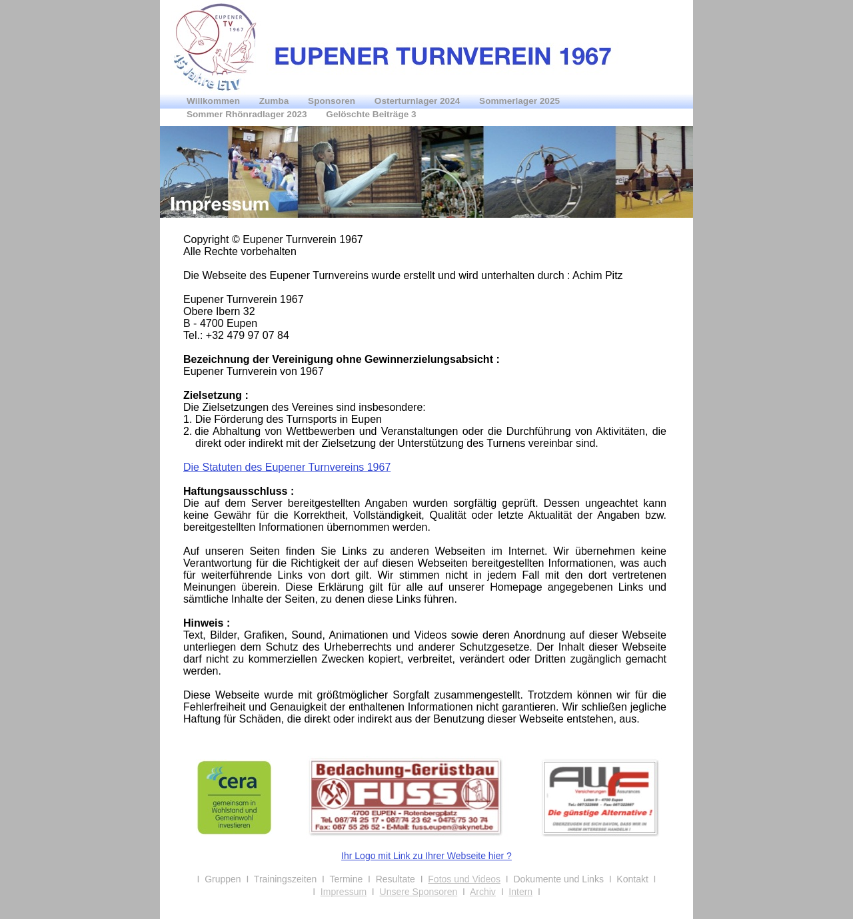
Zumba (275, 101)
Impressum (344, 891)
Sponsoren (333, 101)
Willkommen (215, 101)
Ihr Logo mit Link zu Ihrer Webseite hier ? (426, 855)
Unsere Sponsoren (419, 891)
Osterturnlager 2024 (418, 101)
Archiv (483, 891)
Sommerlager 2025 (519, 101)
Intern (520, 891)
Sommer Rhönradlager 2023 (248, 114)
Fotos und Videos (464, 879)
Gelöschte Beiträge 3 (371, 114)
